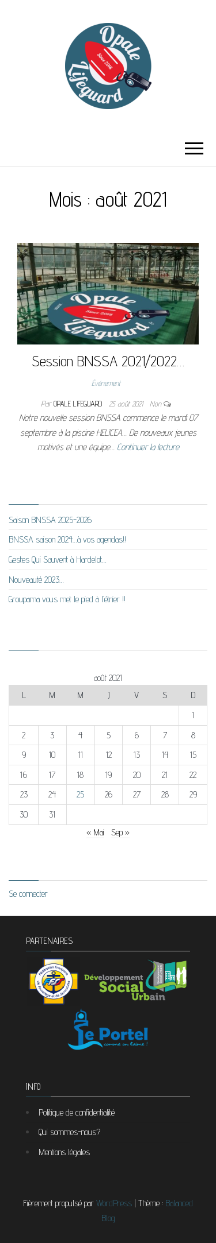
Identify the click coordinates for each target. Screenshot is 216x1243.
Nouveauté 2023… (36, 579)
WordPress (114, 1203)
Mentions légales (64, 1152)
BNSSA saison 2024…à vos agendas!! (67, 539)
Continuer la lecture (148, 447)
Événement (106, 383)
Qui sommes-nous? (69, 1131)
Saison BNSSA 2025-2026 (50, 519)
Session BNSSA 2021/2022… (108, 361)
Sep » (120, 832)
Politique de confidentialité (77, 1112)
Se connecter (28, 893)
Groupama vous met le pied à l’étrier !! (67, 599)
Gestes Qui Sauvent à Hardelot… (58, 559)
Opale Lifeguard (79, 403)
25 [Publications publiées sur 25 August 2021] (80, 794)
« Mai (95, 832)
